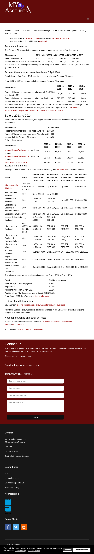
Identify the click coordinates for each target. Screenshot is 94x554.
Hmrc (7, 473)
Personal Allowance (60, 38)
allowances (62, 169)
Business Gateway (12, 488)
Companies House (12, 478)
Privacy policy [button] (34, 551)
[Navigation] (88, 19)
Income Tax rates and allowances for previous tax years (41, 305)
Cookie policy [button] (20, 551)
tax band (43, 41)
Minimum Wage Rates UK (14, 483)
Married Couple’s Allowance (17, 150)
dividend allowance (41, 296)
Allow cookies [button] (82, 550)
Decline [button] (68, 550)
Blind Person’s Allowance (16, 162)
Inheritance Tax (18, 324)
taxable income (32, 38)
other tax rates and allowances (30, 329)
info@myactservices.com (26, 365)
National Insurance (51, 322)
